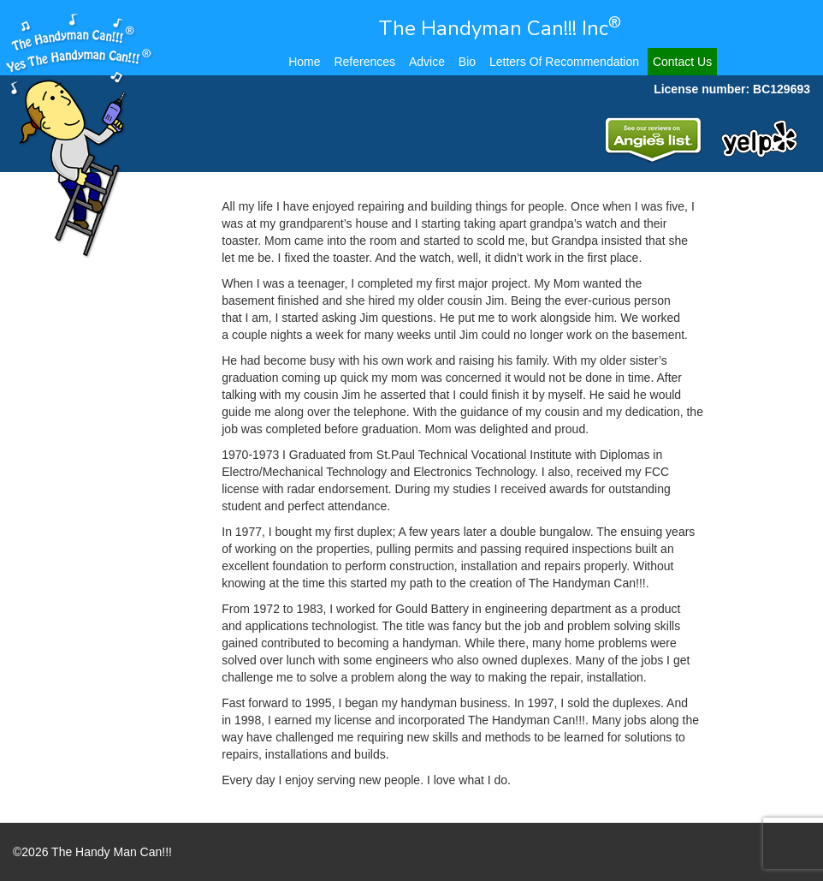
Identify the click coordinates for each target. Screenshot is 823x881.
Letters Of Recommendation (564, 61)
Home (304, 61)
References (364, 61)
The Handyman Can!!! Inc (500, 28)
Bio (467, 61)
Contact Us (682, 61)
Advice (427, 61)
